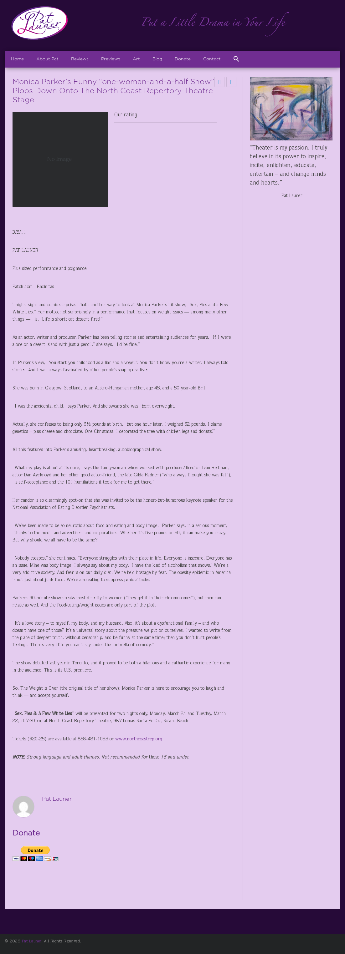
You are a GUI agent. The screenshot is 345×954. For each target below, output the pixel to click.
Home (17, 58)
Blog (157, 58)
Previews (110, 58)
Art (136, 58)
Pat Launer (31, 941)
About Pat (47, 58)
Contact (212, 58)
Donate (183, 58)
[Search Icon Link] (236, 59)
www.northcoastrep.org (138, 739)
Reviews (80, 58)
